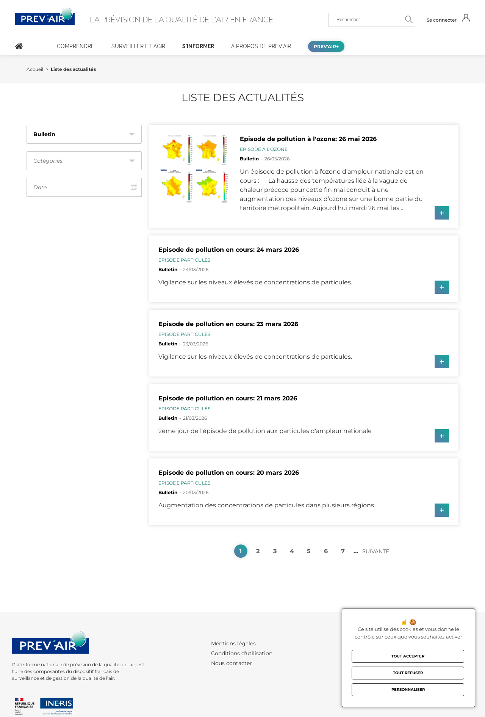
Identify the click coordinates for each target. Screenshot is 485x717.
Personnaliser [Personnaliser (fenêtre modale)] (408, 689)
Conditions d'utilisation (241, 653)
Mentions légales (233, 643)
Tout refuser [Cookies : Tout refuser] (408, 672)
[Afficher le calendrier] (134, 187)
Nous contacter (231, 663)
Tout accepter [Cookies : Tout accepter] (407, 656)
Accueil (19, 46)
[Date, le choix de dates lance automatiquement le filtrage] (84, 187)
